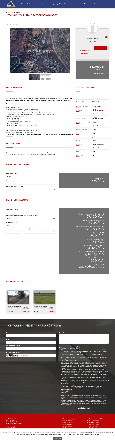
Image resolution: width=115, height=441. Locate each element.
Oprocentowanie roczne (14, 187)
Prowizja (9, 229)
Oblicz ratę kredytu (99, 74)
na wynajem (68, 419)
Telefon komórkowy (13, 346)
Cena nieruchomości (12, 209)
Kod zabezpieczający (13, 353)
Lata (7, 180)
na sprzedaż (95, 419)
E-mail (8, 339)
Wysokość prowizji (30, 229)
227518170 (84, 53)
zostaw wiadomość (100, 48)
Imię (7, 333)
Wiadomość (62, 333)
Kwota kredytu (11, 173)
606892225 (84, 51)
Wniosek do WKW (12, 222)
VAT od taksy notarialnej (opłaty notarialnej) (22, 216)
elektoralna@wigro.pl (15, 423)
